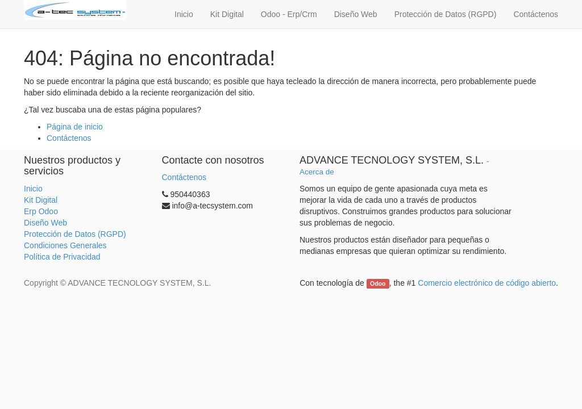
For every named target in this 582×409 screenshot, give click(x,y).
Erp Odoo (41, 211)
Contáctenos (69, 138)
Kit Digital (40, 199)
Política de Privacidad (62, 256)
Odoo (377, 283)
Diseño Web (45, 222)
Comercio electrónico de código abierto (487, 282)
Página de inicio (75, 126)
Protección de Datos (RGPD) (75, 234)
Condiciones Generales (65, 245)
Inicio (33, 188)
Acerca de (317, 172)
